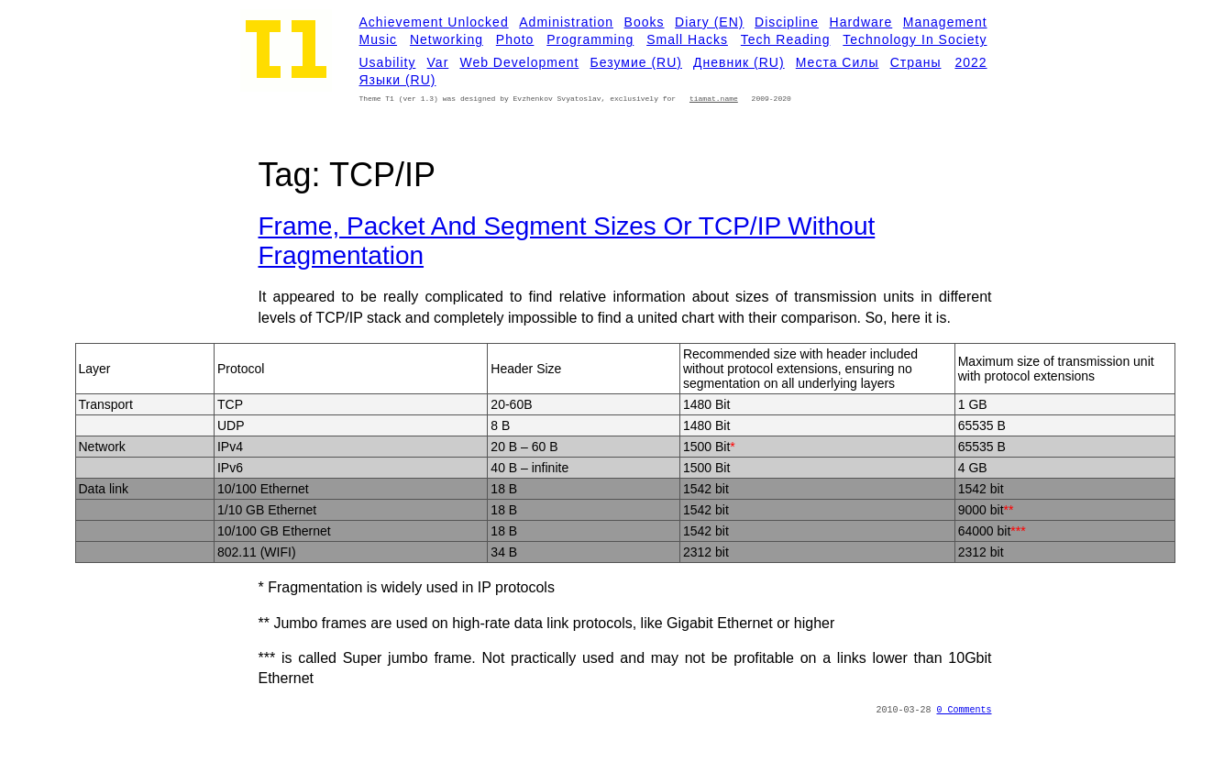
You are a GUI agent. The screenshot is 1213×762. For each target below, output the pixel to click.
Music (378, 39)
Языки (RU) (397, 79)
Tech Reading (786, 39)
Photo (515, 39)
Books (644, 22)
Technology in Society (915, 39)
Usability (387, 62)
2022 (970, 62)
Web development (519, 62)
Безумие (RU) (636, 62)
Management (945, 22)
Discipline (787, 22)
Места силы (837, 62)
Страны (916, 62)
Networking (446, 39)
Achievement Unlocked (434, 22)
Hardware (861, 22)
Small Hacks (687, 39)
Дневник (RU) (739, 62)
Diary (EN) (709, 22)
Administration (566, 22)
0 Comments (963, 710)
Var (438, 62)
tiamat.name (713, 98)
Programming (590, 39)
